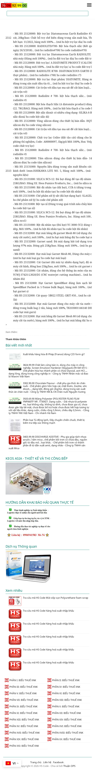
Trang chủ (35, 762)
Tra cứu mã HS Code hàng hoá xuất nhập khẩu (41, 614)
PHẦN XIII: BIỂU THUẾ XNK (22, 719)
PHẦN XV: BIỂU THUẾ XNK (21, 726)
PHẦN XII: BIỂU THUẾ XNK (64, 713)
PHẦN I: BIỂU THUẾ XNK (20, 680)
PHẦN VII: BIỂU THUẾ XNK (21, 700)
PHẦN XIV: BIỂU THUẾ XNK (65, 719)
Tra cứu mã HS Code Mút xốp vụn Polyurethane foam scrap (48, 601)
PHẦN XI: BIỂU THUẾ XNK (21, 713)
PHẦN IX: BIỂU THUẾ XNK (21, 706)
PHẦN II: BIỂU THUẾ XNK (64, 680)
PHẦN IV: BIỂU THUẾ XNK (64, 687)
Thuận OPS (69, 765)
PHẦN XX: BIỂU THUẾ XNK (64, 739)
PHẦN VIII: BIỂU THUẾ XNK (65, 700)
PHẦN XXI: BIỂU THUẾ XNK (22, 746)
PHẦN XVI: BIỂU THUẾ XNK (65, 726)
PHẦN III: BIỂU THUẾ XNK (21, 687)
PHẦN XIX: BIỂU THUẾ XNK (22, 739)
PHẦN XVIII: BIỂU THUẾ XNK (65, 733)
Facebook (58, 762)
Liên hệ (47, 762)
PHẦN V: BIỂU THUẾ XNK (21, 693)
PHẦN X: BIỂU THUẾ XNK (63, 706)
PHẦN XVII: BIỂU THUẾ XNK (22, 733)
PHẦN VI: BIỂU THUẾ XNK (64, 693)
